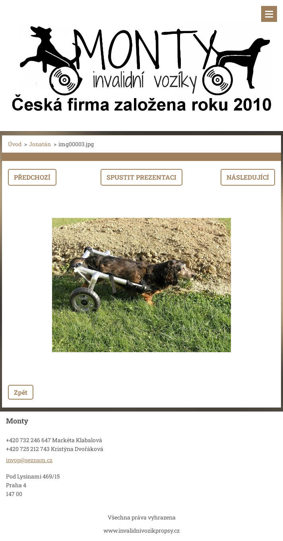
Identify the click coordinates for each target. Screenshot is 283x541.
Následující (248, 177)
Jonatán (40, 144)
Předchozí (32, 177)
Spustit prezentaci (141, 177)
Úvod (14, 144)
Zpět (20, 392)
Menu (269, 14)
